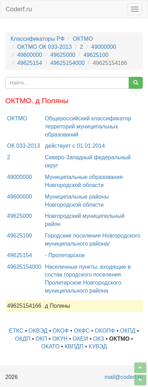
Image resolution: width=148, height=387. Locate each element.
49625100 (95, 55)
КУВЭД (98, 346)
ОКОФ (61, 331)
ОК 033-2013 (23, 146)
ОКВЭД (37, 331)
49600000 (29, 55)
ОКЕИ (80, 339)
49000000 (103, 47)
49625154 (29, 63)
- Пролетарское (65, 255)
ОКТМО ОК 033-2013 (44, 47)
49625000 (62, 55)
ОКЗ (98, 339)
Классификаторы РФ (38, 39)
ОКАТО (50, 346)
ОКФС (82, 331)
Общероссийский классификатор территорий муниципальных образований (88, 126)
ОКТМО (83, 39)
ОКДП (23, 339)
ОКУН (60, 339)
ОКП (41, 339)
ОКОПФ (105, 331)
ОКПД (127, 331)
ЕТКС (16, 331)
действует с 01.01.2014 (75, 146)
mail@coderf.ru (124, 377)
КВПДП (74, 346)
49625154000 (67, 63)
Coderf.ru (19, 9)
